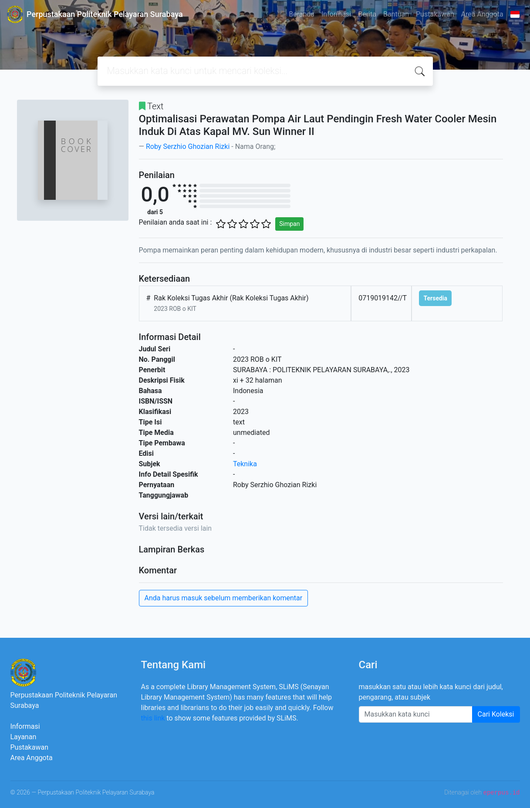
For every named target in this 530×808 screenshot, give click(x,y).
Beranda (301, 14)
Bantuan (396, 14)
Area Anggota (482, 14)
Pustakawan (435, 14)
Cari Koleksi (496, 714)
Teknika (245, 464)
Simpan (289, 223)
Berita (367, 14)
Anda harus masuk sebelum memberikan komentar (224, 598)
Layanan (23, 737)
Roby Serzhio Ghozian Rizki (188, 146)
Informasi (336, 14)
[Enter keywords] (416, 714)
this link (153, 718)
